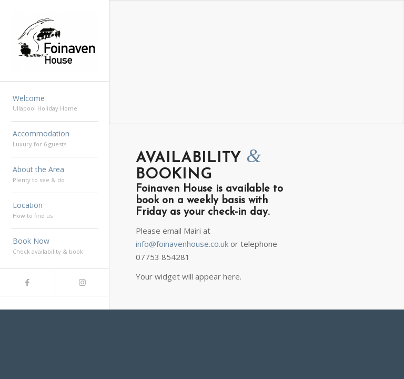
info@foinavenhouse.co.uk (182, 243)
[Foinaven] (54, 41)
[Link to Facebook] (27, 282)
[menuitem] (54, 104)
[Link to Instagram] (82, 282)
